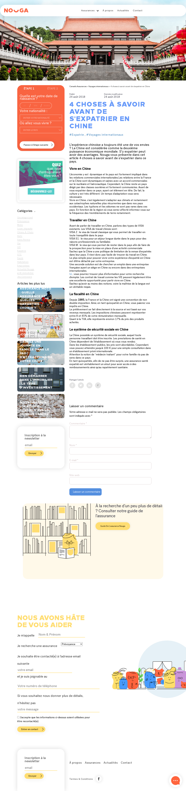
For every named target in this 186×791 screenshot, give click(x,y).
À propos (108, 10)
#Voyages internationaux (104, 134)
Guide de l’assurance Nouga (113, 526)
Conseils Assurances (77, 86)
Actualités (123, 10)
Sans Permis (23, 239)
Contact (137, 10)
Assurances (88, 10)
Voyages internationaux (98, 86)
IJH (19, 247)
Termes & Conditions (81, 779)
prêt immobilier (25, 273)
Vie (18, 243)
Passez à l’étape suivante (36, 145)
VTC (19, 254)
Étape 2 (52, 88)
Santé (20, 258)
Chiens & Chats (25, 232)
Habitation (23, 262)
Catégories (26, 211)
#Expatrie (76, 134)
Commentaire (78, 423)
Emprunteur (23, 265)
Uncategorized (25, 217)
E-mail (73, 460)
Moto (20, 225)
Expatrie (21, 250)
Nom (73, 445)
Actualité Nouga (25, 269)
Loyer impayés (24, 228)
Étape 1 (29, 88)
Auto (19, 236)
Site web (74, 475)
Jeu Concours (24, 276)
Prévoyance (23, 221)
